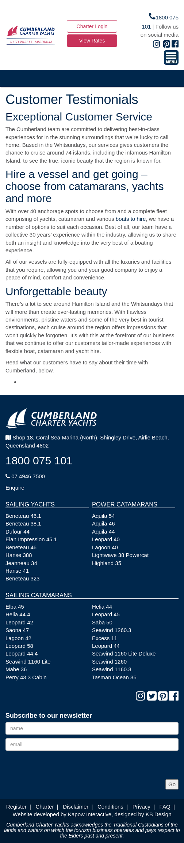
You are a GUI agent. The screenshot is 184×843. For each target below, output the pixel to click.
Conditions (110, 806)
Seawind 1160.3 (111, 669)
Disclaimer (75, 806)
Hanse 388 (18, 555)
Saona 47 (17, 630)
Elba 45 (14, 607)
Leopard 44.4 (21, 653)
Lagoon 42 (18, 638)
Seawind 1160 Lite (27, 661)
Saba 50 (102, 622)
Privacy (141, 806)
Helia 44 (102, 607)
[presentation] (60, 765)
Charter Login (92, 26)
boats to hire (131, 219)
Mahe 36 (16, 669)
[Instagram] (156, 44)
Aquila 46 (103, 523)
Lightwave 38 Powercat (120, 555)
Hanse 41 (17, 571)
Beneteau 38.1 (23, 523)
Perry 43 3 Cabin (26, 677)
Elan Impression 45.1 (31, 539)
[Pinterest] (166, 44)
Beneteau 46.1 (23, 516)
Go (172, 784)
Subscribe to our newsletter (48, 715)
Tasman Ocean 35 (114, 677)
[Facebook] (175, 44)
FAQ (165, 806)
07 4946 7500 (25, 476)
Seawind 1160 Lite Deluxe (124, 653)
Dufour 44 (17, 531)
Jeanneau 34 (21, 563)
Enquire (14, 487)
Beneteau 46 (21, 547)
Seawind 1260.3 (111, 630)
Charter (44, 806)
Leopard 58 (19, 646)
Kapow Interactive (89, 814)
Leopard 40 (106, 539)
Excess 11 (104, 638)
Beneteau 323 (22, 578)
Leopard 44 (106, 646)
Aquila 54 (103, 516)
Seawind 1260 (109, 661)
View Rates (92, 41)
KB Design (159, 814)
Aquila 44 (103, 531)
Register (16, 806)
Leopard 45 (106, 614)
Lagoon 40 (105, 547)
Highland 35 (106, 563)
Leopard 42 (19, 622)
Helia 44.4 (17, 614)
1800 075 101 (39, 460)
